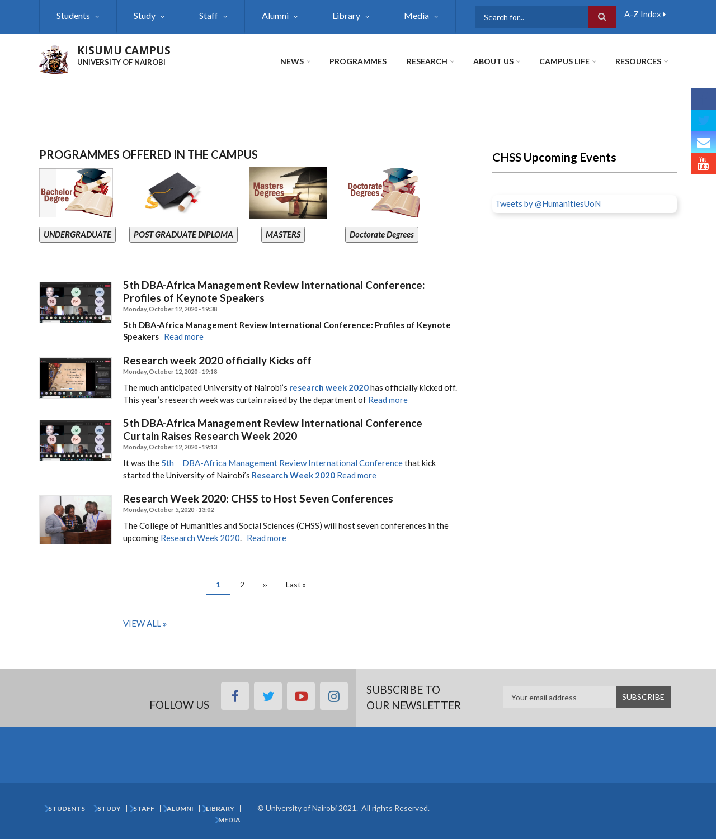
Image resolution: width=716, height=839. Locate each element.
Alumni (275, 15)
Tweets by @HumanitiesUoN (548, 203)
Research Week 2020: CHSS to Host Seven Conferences (258, 498)
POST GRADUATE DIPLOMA (183, 234)
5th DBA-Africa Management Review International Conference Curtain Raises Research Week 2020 (272, 429)
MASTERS (283, 234)
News (292, 61)
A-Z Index (645, 14)
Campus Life (564, 61)
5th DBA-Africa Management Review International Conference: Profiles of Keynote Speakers (274, 291)
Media (416, 15)
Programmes (358, 61)
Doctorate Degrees (382, 234)
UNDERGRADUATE (77, 234)
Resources (638, 61)
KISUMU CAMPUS (124, 50)
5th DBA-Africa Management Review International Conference (282, 463)
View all (142, 623)
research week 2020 (329, 387)
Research (427, 61)
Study (145, 15)
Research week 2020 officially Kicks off (217, 360)
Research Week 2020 (293, 475)
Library (346, 15)
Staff (208, 15)
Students (73, 15)
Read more (184, 336)
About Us (493, 61)
